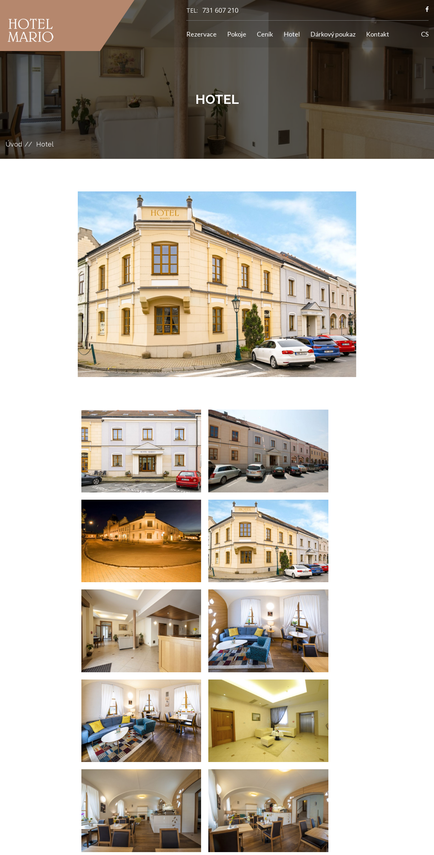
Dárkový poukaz (333, 34)
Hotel (292, 34)
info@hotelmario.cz (162, 728)
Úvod (13, 144)
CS (425, 34)
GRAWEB (274, 842)
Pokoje (236, 34)
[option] (217, 284)
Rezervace (201, 34)
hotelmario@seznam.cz (165, 736)
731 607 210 (220, 10)
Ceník (265, 34)
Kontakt (377, 34)
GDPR (237, 734)
